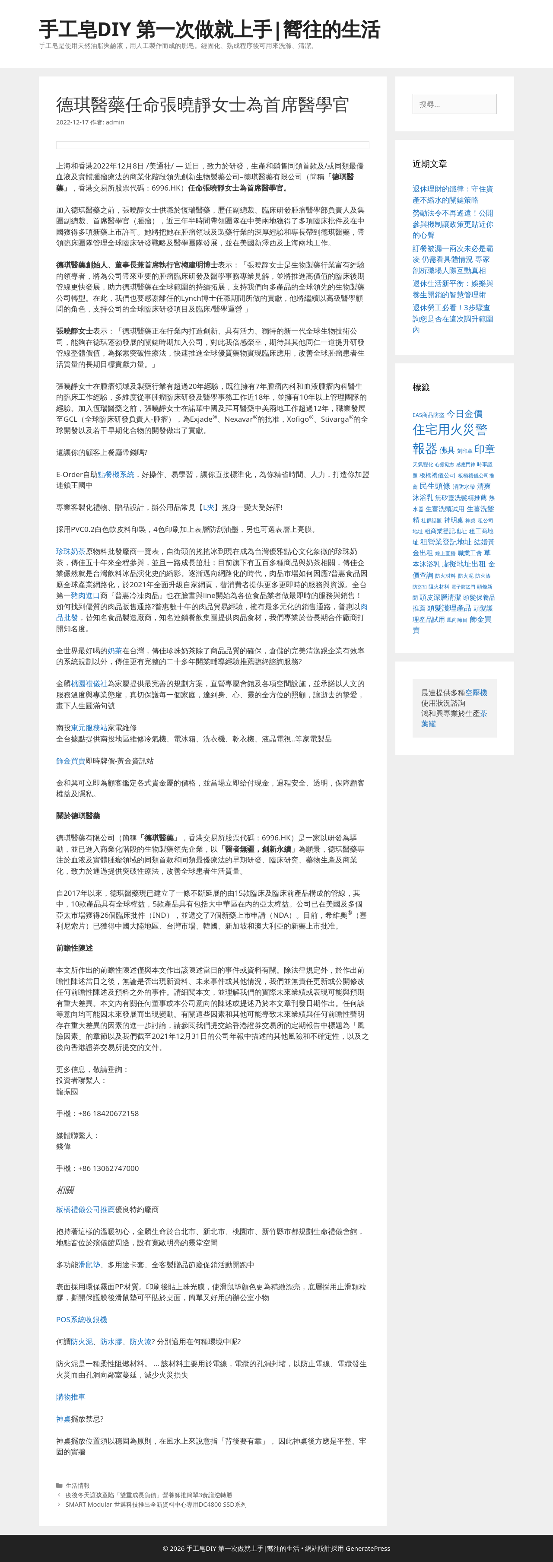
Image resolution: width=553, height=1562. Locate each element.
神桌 (63, 1419)
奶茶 (115, 650)
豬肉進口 (85, 595)
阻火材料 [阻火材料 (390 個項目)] (439, 586)
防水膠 (111, 1341)
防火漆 (141, 1341)
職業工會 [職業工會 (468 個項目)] (470, 553)
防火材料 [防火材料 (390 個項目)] (445, 575)
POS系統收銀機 (81, 1319)
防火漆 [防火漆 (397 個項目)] (483, 575)
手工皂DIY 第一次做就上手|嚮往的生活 (209, 29)
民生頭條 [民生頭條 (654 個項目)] (435, 485)
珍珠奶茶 (71, 551)
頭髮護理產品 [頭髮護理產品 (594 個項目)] (449, 608)
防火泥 (82, 1341)
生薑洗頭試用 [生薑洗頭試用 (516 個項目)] (445, 508)
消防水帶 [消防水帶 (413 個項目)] (464, 486)
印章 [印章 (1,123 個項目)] (484, 449)
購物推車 (71, 1397)
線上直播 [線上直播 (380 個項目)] (445, 553)
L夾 (208, 507)
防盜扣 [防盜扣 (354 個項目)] (420, 586)
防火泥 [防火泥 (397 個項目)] (466, 575)
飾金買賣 (71, 761)
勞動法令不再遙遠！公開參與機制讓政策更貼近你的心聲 (453, 224)
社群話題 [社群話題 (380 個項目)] (431, 520)
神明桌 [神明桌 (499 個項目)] (454, 519)
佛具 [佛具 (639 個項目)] (447, 450)
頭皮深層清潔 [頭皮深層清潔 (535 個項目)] (440, 597)
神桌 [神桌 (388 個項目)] (470, 520)
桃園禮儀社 (89, 683)
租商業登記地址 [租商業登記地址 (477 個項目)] (446, 531)
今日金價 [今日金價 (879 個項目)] (464, 413)
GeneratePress (368, 1548)
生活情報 (78, 1485)
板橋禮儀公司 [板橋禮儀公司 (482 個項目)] (438, 475)
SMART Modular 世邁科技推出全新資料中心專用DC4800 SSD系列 (156, 1504)
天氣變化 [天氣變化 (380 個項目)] (423, 464)
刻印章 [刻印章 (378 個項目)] (465, 450)
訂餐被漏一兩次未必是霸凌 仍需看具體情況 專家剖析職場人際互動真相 (453, 259)
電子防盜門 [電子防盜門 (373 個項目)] (463, 586)
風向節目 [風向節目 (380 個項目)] (457, 619)
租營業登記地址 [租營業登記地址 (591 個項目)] (446, 542)
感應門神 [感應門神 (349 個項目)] (465, 464)
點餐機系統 (116, 474)
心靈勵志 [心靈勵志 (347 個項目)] (444, 464)
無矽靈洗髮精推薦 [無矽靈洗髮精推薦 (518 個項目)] (461, 497)
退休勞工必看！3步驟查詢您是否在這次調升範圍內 (453, 318)
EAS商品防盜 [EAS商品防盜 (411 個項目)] (429, 415)
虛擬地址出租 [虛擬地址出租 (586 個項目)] (464, 564)
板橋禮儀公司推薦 (85, 1209)
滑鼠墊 (89, 1264)
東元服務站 (89, 727)
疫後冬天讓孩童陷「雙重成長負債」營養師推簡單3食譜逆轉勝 (149, 1495)
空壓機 (476, 692)
